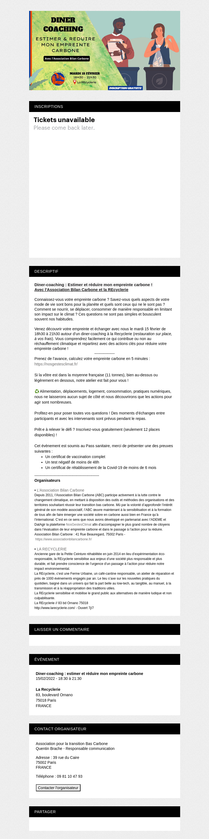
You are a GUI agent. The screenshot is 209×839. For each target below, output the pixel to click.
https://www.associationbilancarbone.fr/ (63, 539)
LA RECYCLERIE (52, 549)
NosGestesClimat (78, 524)
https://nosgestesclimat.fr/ (56, 364)
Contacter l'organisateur (58, 788)
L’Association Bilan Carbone (60, 490)
